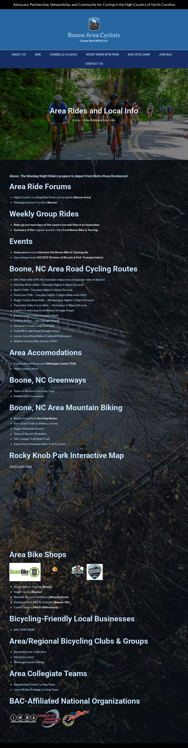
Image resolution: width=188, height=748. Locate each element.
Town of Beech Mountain (30, 433)
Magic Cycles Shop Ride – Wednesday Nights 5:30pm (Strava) (53, 300)
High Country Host (26, 368)
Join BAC (165, 54)
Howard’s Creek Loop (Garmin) (34, 325)
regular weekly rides (48, 229)
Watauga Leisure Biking (29, 662)
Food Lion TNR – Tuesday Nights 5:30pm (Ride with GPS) (50, 295)
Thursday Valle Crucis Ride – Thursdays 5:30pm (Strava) (50, 305)
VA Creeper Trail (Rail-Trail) (32, 438)
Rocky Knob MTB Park (102, 54)
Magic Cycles (22, 591)
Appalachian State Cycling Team (34, 684)
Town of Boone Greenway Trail (34, 391)
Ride (38, 54)
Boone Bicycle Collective (30, 651)
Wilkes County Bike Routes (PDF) (35, 341)
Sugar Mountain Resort (29, 428)
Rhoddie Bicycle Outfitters (31, 597)
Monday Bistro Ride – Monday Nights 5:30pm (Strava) (48, 284)
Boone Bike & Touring (28, 586)
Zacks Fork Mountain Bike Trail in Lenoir (40, 444)
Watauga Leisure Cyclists (30, 202)
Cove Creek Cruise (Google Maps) (36, 315)
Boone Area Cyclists (94, 34)
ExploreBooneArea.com (29, 363)
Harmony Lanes (24, 657)
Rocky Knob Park (25, 418)
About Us (19, 54)
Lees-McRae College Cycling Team (36, 689)
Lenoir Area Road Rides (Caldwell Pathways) (42, 336)
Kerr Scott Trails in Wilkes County (36, 423)
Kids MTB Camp (139, 54)
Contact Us (94, 63)
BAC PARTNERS (24, 629)
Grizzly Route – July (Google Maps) (36, 320)
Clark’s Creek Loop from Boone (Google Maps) (44, 310)
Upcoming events (25, 257)
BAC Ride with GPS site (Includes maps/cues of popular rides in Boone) (59, 279)
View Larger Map (20, 466)
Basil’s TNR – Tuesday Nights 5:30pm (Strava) (43, 289)
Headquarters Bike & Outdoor (33, 602)
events (32, 252)
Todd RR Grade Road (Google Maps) (37, 330)
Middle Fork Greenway (29, 396)
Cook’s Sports (23, 607)
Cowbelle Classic (63, 54)
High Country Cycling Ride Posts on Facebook (43, 197)
